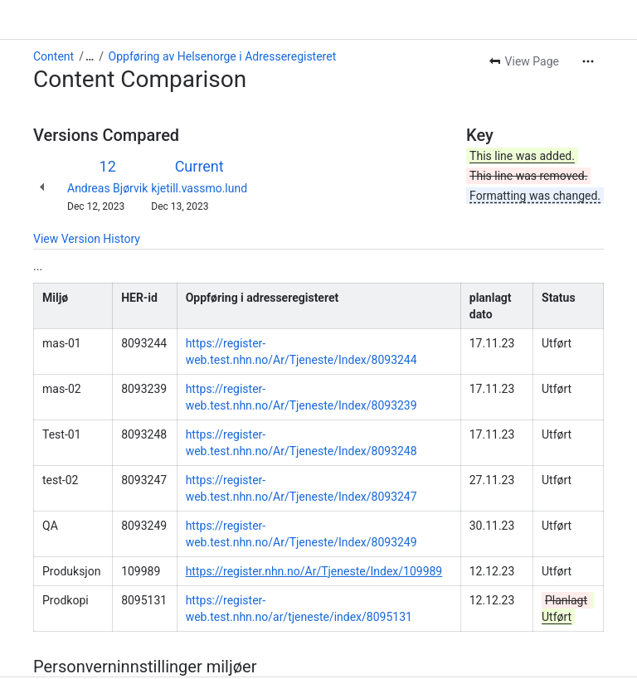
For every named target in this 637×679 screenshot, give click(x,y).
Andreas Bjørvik (107, 188)
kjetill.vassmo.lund (199, 188)
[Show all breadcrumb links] (89, 56)
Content (53, 56)
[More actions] (588, 61)
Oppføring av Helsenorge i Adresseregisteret (223, 56)
